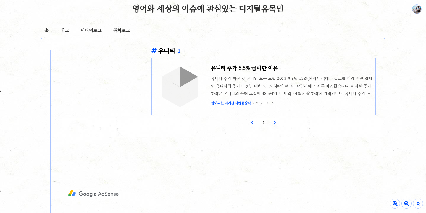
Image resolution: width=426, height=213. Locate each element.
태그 (64, 30)
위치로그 (121, 30)
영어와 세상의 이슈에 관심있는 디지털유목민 (207, 8)
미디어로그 (91, 30)
